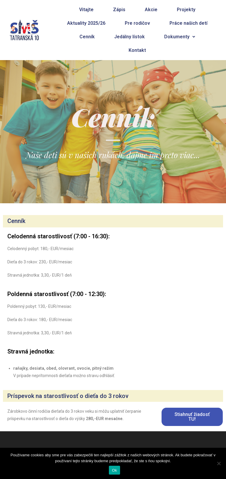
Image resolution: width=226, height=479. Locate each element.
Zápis (119, 9)
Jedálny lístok (129, 36)
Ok (114, 470)
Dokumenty (179, 36)
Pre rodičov (137, 23)
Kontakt (137, 50)
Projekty (186, 9)
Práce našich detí (188, 23)
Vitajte (86, 9)
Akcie (151, 9)
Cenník (87, 36)
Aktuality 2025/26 (86, 23)
